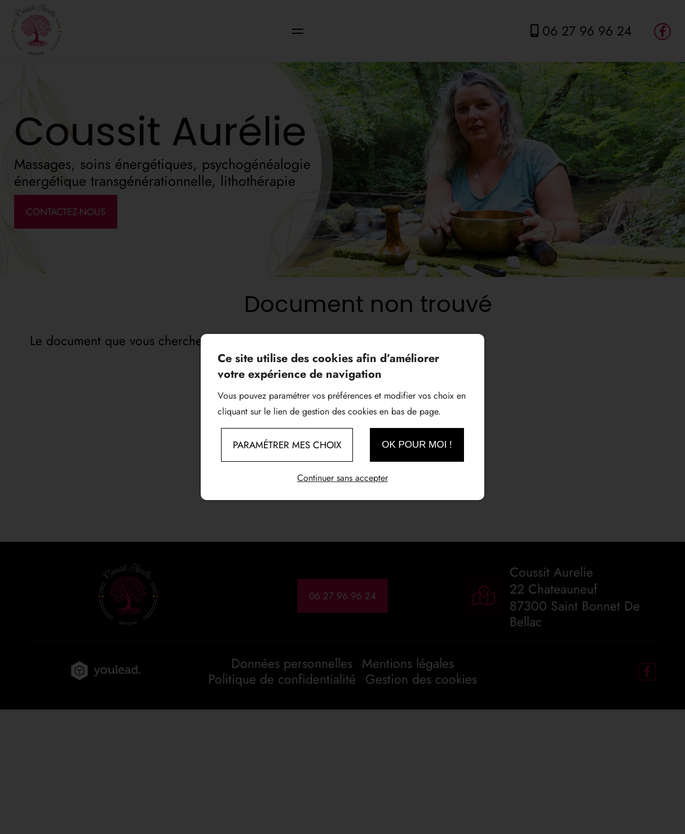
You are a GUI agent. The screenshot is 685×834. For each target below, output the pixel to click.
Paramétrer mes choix (287, 445)
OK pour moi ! (417, 444)
